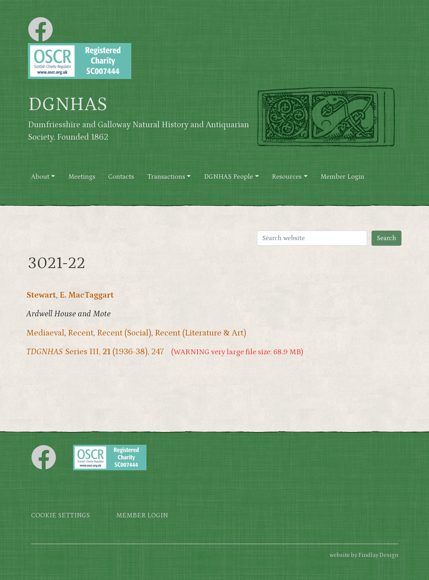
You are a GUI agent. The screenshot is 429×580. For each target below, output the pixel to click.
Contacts (121, 177)
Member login (142, 515)
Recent (80, 333)
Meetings (81, 177)
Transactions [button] (166, 177)
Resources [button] (287, 177)
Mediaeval (45, 333)
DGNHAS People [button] (228, 177)
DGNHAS (67, 104)
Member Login (342, 177)
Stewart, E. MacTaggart (70, 295)
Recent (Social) (124, 333)
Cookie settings (60, 515)
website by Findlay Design (364, 555)
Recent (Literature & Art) (200, 333)
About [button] (40, 177)
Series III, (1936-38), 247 (95, 352)
